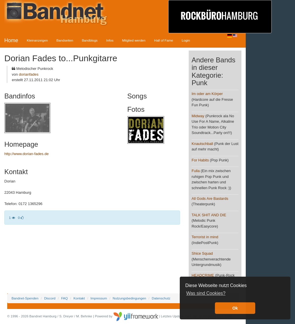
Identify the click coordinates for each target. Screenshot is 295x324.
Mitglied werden (133, 40)
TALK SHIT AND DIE (209, 215)
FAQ (64, 298)
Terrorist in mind (205, 237)
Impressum (98, 298)
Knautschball (202, 143)
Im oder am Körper (207, 94)
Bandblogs (90, 40)
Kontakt (79, 298)
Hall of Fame (163, 40)
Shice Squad (202, 253)
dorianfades (29, 74)
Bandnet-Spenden (25, 298)
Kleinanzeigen (37, 40)
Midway (198, 116)
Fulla (196, 171)
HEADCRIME (203, 275)
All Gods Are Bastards (210, 198)
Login (186, 40)
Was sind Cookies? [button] (205, 293)
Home (11, 40)
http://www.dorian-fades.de (26, 154)
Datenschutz (161, 298)
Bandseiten (64, 40)
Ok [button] (235, 308)
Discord (49, 298)
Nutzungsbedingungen (129, 298)
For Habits (200, 160)
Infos (110, 40)
